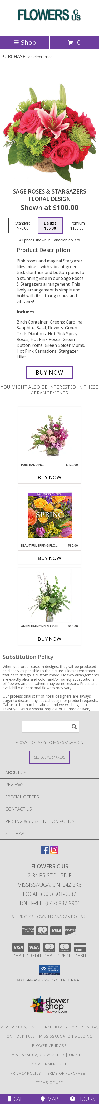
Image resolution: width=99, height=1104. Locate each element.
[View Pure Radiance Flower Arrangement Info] (50, 434)
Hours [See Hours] (82, 1098)
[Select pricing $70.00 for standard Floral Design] (23, 225)
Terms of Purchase (65, 1073)
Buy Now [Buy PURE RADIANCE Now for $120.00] (49, 477)
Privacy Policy (26, 1073)
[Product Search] (50, 727)
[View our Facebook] (45, 852)
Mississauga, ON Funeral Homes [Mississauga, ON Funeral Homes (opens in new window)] (33, 1027)
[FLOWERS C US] (49, 28)
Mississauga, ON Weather (38, 1054)
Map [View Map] (49, 1098)
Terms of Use (49, 1082)
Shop (25, 42)
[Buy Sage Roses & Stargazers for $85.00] (49, 372)
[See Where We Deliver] (49, 757)
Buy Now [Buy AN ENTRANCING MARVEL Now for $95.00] (49, 638)
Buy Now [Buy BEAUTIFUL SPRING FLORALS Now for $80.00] (49, 558)
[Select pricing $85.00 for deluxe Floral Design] (50, 225)
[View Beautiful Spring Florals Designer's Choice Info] (50, 515)
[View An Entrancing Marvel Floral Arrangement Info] (50, 596)
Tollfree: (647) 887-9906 (49, 903)
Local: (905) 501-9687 (49, 893)
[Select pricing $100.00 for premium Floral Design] (77, 225)
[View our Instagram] (54, 852)
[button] (49, 970)
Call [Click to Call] (16, 1098)
